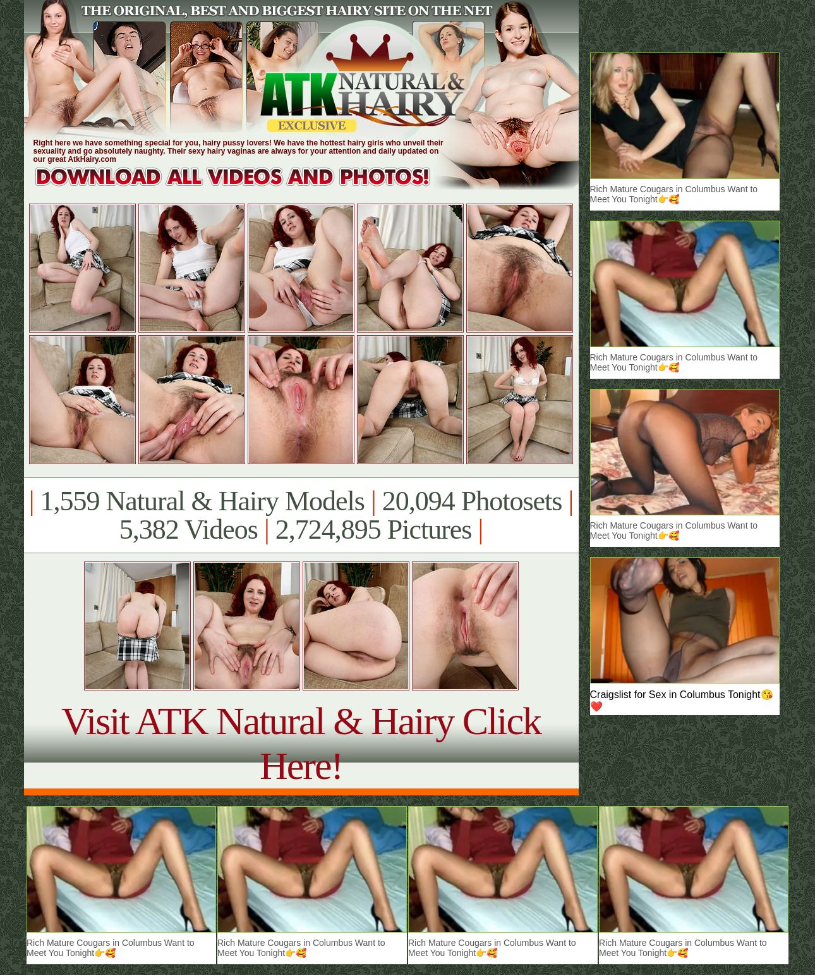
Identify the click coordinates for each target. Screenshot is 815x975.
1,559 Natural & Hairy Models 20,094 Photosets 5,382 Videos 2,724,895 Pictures (301, 515)
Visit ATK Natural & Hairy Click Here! (301, 743)
